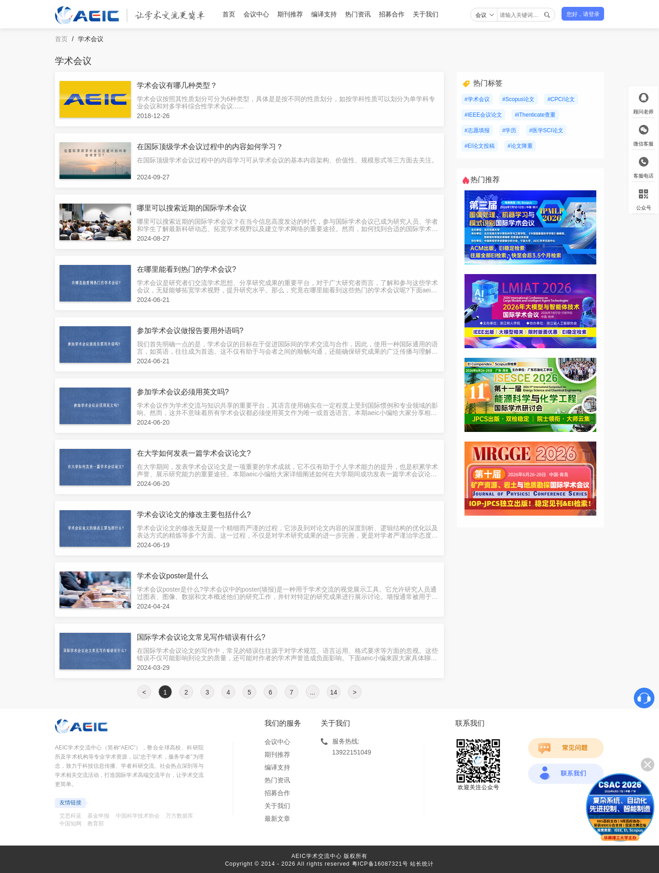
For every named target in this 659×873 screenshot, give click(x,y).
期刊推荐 (290, 14)
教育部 (95, 823)
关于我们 (425, 14)
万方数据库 (179, 816)
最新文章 (277, 818)
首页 (228, 14)
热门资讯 (358, 14)
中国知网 (70, 823)
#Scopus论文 (518, 99)
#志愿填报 (477, 130)
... (312, 692)
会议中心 (256, 14)
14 (333, 692)
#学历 (509, 130)
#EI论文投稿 (480, 146)
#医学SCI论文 (546, 130)
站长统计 (422, 864)
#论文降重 (520, 146)
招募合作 (392, 14)
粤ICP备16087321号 (380, 864)
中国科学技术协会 (138, 816)
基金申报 (98, 816)
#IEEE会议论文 (483, 115)
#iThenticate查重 (535, 115)
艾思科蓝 (70, 816)
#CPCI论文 (560, 99)
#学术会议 (477, 99)
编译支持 (324, 14)
